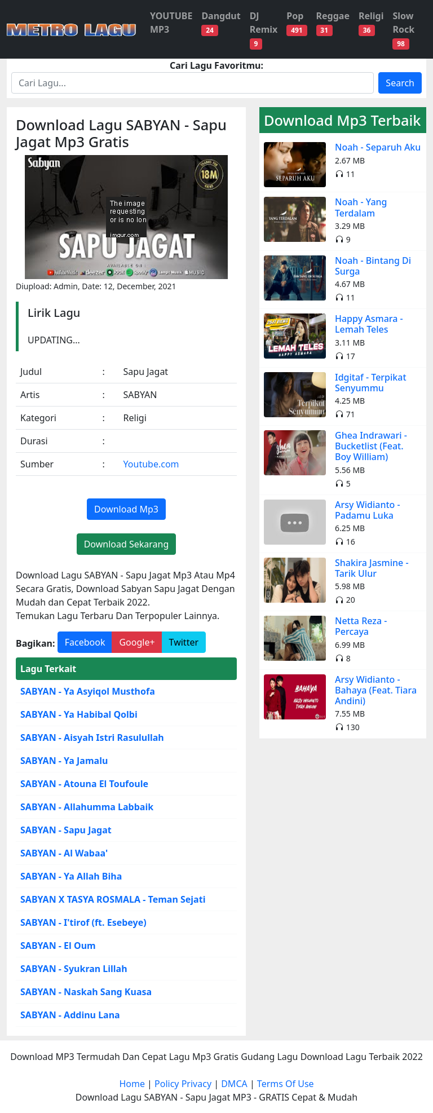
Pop (296, 23)
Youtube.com (151, 464)
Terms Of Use (285, 1083)
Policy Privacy (182, 1083)
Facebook (85, 642)
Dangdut (220, 23)
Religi (371, 23)
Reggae (333, 23)
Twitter (183, 642)
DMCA (234, 1083)
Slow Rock (403, 30)
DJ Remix (264, 30)
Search (400, 83)
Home (132, 1083)
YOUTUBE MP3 (171, 23)
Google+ (136, 642)
